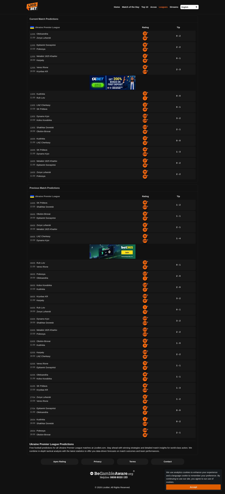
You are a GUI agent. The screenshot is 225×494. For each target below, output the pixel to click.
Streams (174, 7)
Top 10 (144, 7)
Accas (153, 7)
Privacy (97, 461)
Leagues (163, 7)
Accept (193, 487)
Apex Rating (59, 461)
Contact (168, 461)
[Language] (189, 7)
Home (117, 7)
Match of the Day (130, 7)
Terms (132, 461)
